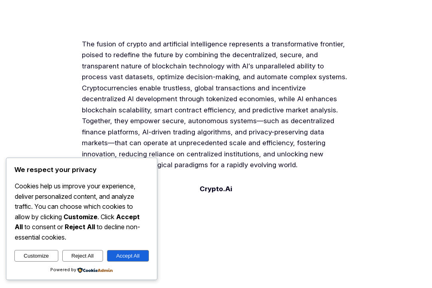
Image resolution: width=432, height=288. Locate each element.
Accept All (128, 256)
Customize (36, 256)
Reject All (82, 256)
